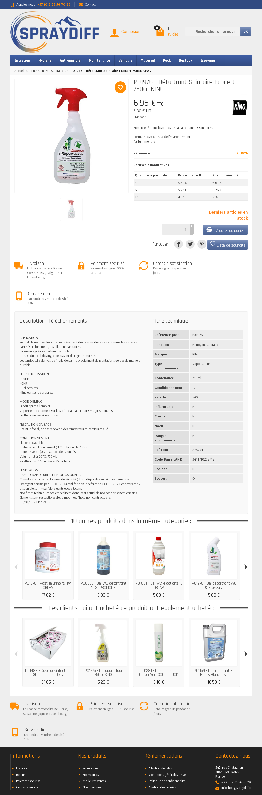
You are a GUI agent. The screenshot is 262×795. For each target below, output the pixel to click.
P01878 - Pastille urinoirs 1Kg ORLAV (48, 560)
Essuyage (207, 60)
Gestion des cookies (162, 740)
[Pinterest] (201, 244)
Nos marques (92, 740)
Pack (167, 60)
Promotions (90, 721)
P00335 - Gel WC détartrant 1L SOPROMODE (103, 560)
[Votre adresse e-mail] (119, 760)
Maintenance (99, 60)
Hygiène (45, 60)
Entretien (22, 60)
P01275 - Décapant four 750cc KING (103, 647)
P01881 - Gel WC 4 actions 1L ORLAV (158, 560)
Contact (87, 4)
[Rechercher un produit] (212, 31)
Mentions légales (160, 721)
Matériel (148, 60)
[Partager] (178, 244)
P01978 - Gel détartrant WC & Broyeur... (214, 560)
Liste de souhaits (227, 244)
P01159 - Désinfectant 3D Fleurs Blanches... (214, 647)
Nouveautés (91, 728)
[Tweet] (190, 244)
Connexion (130, 31)
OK (245, 31)
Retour (20, 728)
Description (32, 295)
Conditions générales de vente (169, 728)
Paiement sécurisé (28, 734)
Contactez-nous (27, 740)
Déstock (185, 60)
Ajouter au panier (225, 230)
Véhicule (125, 60)
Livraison (22, 721)
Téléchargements (68, 295)
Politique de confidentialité (167, 734)
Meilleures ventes (94, 734)
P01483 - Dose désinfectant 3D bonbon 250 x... (48, 647)
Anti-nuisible (70, 60)
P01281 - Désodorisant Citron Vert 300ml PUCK (158, 647)
